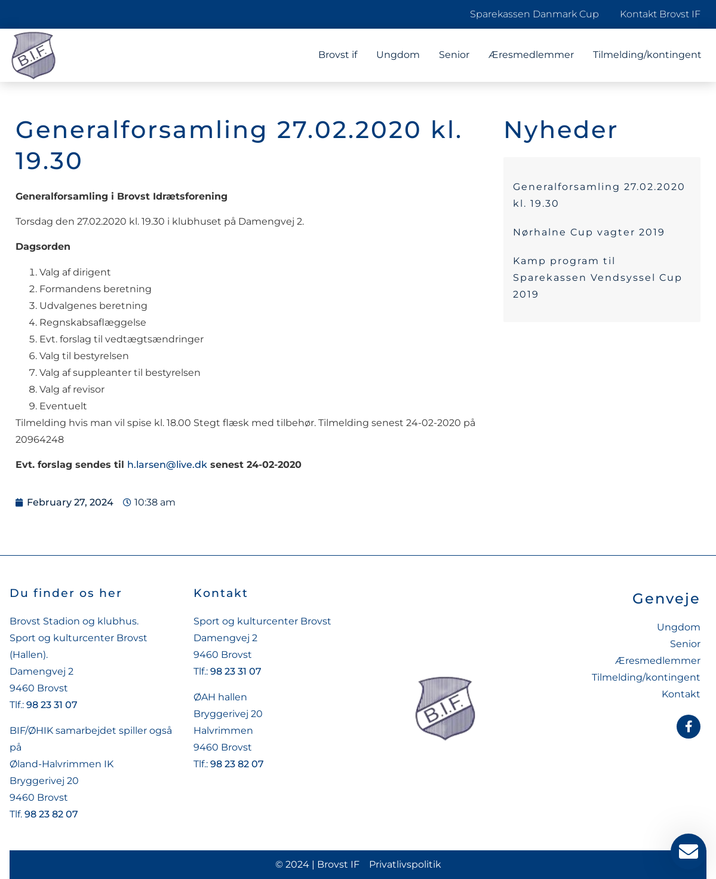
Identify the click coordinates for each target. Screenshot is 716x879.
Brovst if (337, 54)
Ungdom (398, 54)
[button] (26, 852)
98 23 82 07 (51, 814)
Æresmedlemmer (531, 54)
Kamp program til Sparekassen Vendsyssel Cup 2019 (598, 277)
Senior (454, 54)
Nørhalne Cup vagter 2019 (589, 232)
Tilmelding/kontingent (647, 54)
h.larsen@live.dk (167, 464)
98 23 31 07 (52, 704)
